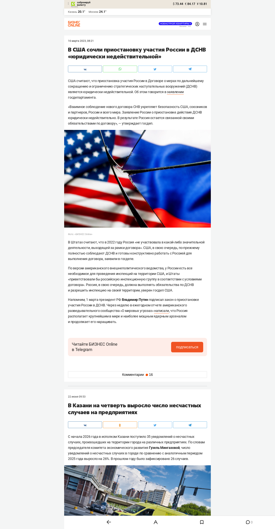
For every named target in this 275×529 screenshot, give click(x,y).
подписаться (187, 347)
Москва (93, 11)
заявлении (175, 92)
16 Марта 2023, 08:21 (81, 40)
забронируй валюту (83, 3)
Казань (72, 11)
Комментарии (137, 375)
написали (161, 311)
